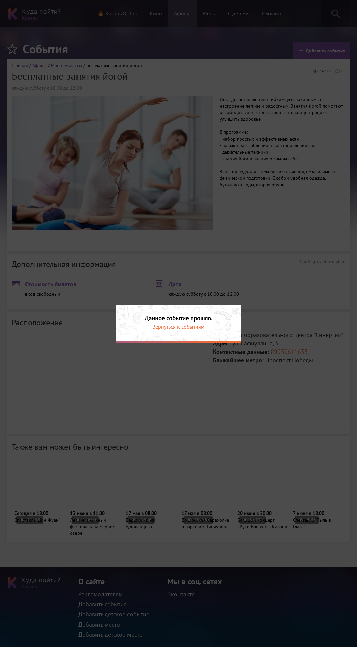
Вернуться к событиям (178, 326)
